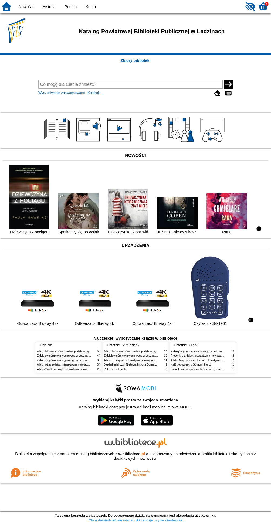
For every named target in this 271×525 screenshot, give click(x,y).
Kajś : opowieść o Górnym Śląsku (191, 364)
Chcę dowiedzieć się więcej (111, 520)
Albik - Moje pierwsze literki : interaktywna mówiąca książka (206, 360)
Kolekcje (93, 93)
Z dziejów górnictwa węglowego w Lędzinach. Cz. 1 (68, 360)
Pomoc (71, 7)
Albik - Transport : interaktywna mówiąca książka (133, 360)
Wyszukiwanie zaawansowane (61, 93)
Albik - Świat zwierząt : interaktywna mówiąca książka (69, 369)
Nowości (26, 7)
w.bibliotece (131, 454)
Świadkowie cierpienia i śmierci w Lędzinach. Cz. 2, (202, 369)
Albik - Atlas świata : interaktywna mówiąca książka (68, 364)
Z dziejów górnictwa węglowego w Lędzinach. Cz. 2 (68, 355)
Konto (91, 7)
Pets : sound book (115, 369)
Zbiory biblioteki (135, 60)
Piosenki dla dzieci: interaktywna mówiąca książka (201, 355)
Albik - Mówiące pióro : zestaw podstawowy (63, 351)
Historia (49, 7)
